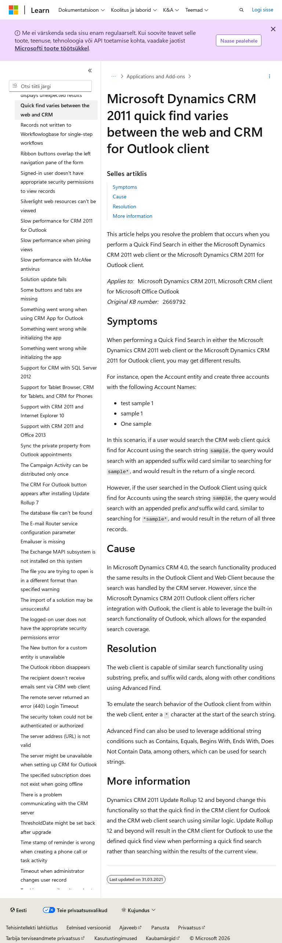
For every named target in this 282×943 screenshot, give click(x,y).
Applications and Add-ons (156, 76)
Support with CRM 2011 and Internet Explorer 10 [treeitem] (52, 411)
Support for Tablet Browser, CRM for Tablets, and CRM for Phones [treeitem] (57, 392)
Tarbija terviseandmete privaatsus (43, 938)
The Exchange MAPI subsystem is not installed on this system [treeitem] (58, 556)
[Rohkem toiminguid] (269, 76)
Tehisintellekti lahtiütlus (32, 927)
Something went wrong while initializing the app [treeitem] (53, 333)
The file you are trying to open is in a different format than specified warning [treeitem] (57, 580)
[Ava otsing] (241, 10)
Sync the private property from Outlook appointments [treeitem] (55, 450)
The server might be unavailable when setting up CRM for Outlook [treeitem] (59, 760)
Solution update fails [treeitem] (43, 279)
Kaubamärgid (161, 938)
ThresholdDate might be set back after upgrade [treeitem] (58, 827)
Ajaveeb (128, 927)
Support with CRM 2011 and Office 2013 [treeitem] (52, 430)
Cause (119, 196)
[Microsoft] (13, 10)
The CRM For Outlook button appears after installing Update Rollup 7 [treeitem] (55, 493)
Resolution (124, 206)
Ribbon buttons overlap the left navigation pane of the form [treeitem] (56, 158)
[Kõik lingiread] (113, 76)
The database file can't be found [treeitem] (56, 512)
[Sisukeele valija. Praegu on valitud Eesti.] (18, 910)
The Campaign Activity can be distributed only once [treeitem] (54, 469)
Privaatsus (189, 927)
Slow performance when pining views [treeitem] (55, 245)
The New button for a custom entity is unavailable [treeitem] (54, 652)
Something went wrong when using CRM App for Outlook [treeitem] (54, 314)
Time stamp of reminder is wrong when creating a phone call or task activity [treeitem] (58, 851)
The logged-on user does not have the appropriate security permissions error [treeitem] (54, 628)
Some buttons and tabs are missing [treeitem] (51, 294)
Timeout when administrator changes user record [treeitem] (52, 875)
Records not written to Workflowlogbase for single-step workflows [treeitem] (57, 133)
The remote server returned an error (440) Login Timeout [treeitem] (55, 702)
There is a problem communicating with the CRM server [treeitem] (54, 803)
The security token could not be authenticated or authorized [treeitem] (56, 721)
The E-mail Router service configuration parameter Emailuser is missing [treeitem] (49, 532)
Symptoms (125, 186)
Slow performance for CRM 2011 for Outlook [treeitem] (57, 225)
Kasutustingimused (115, 938)
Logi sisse (262, 9)
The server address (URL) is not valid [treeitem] (55, 741)
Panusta (160, 927)
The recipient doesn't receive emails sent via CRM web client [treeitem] (55, 682)
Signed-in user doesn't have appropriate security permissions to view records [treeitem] (57, 181)
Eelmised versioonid (88, 927)
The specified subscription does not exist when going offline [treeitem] (56, 779)
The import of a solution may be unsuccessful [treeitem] (57, 604)
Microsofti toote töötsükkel (52, 48)
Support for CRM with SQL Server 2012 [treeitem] (59, 372)
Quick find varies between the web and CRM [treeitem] (55, 110)
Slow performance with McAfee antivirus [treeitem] (56, 264)
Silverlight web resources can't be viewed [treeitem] (58, 206)
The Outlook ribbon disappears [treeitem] (55, 666)
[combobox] (50, 86)
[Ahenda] (90, 70)
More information (132, 215)
